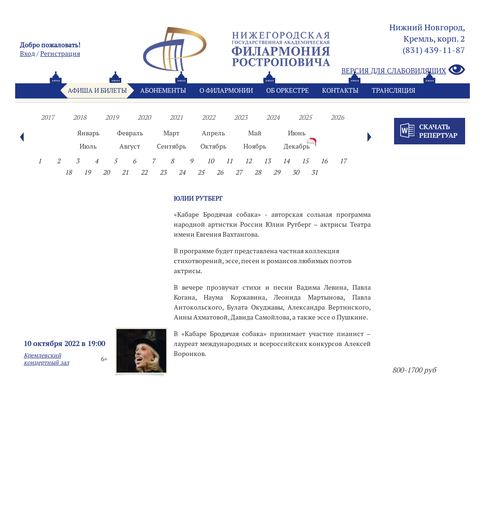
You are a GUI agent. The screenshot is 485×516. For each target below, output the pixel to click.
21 (125, 172)
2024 (272, 117)
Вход (27, 53)
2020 (144, 117)
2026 (337, 117)
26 (219, 172)
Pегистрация (60, 53)
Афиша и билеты (97, 90)
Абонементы (163, 90)
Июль (88, 146)
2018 (79, 117)
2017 (47, 117)
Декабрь (297, 146)
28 (257, 172)
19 (87, 172)
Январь (88, 133)
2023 (240, 117)
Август (129, 146)
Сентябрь (171, 146)
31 (314, 172)
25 (201, 172)
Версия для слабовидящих (403, 70)
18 (68, 172)
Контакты (340, 90)
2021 (176, 117)
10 (210, 161)
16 (324, 161)
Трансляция (393, 90)
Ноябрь (254, 146)
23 (163, 172)
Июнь (296, 133)
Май (254, 133)
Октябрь (213, 146)
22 (144, 172)
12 (248, 161)
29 (276, 172)
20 (106, 172)
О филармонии (226, 90)
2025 (305, 117)
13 (267, 161)
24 (182, 172)
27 (238, 172)
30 (295, 172)
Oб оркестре (287, 90)
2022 (208, 117)
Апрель (213, 133)
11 (229, 161)
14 (286, 161)
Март (171, 133)
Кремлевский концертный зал (46, 358)
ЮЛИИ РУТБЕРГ (198, 198)
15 (305, 161)
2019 (111, 117)
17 (343, 161)
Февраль (130, 133)
